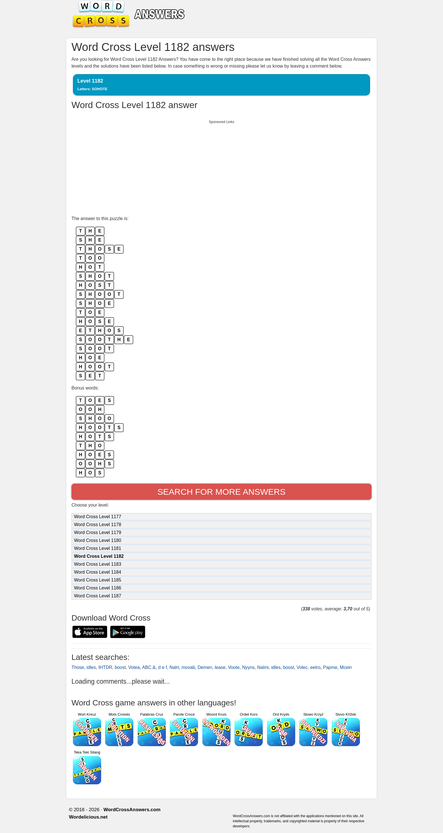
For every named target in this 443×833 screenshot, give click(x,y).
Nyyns (248, 667)
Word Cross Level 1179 (97, 532)
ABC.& (149, 667)
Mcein (346, 667)
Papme (330, 667)
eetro (315, 667)
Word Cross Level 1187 (97, 595)
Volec (302, 667)
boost (120, 667)
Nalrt (174, 667)
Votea (134, 667)
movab (188, 667)
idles (91, 667)
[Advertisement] (221, 166)
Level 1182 (92, 84)
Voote (234, 667)
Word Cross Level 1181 (97, 548)
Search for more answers (221, 491)
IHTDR (105, 667)
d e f (162, 667)
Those (77, 667)
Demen (204, 667)
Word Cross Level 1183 (97, 564)
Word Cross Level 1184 (97, 572)
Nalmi (263, 667)
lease (220, 667)
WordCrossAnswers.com (131, 809)
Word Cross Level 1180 (97, 540)
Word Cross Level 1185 (97, 580)
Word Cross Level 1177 (97, 516)
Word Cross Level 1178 (97, 524)
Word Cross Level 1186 (97, 588)
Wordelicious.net (88, 817)
